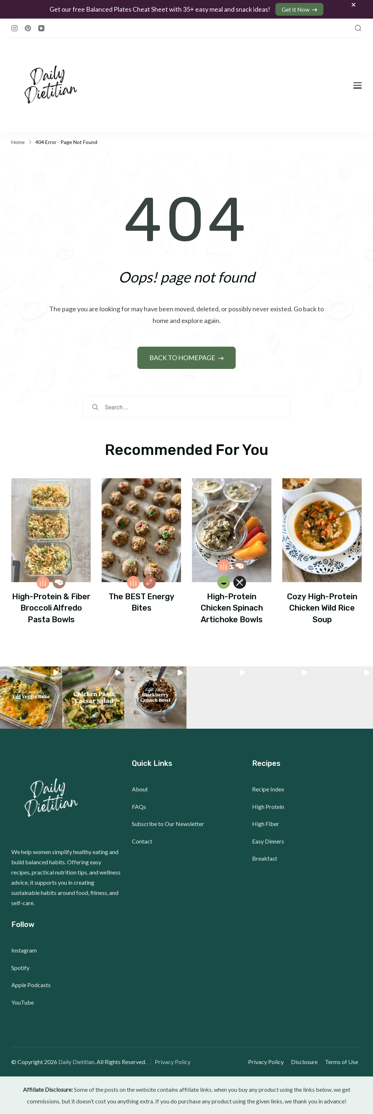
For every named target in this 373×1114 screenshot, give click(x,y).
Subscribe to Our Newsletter (168, 823)
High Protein (268, 806)
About (140, 789)
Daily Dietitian (76, 1061)
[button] (31, 697)
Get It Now (296, 9)
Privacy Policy (173, 1061)
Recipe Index (268, 789)
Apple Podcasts (31, 984)
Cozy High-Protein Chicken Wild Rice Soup (322, 608)
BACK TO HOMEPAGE (182, 358)
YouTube (22, 1002)
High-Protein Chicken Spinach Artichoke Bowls (232, 608)
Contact (142, 841)
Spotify (20, 967)
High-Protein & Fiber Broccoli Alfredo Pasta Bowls (51, 608)
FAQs (139, 806)
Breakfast (264, 858)
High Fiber (265, 823)
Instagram (24, 950)
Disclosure (304, 1061)
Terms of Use (341, 1061)
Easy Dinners (268, 841)
